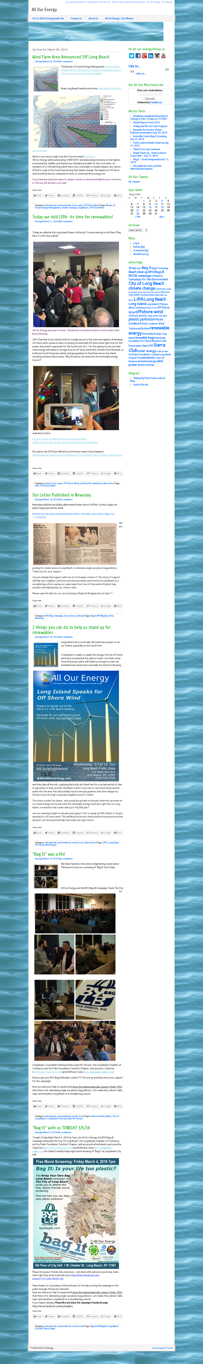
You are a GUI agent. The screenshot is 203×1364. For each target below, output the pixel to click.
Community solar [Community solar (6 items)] (163, 289)
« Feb (137, 216)
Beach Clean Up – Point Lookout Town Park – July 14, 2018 (148, 154)
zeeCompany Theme (162, 1348)
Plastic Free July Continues (146, 149)
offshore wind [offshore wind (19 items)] (149, 311)
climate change (69, 208)
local (74, 205)
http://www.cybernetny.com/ (47, 1072)
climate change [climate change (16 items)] (142, 288)
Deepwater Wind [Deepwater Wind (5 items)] (135, 292)
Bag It (93, 616)
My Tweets (134, 181)
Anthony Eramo (97, 1116)
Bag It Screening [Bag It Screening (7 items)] (160, 268)
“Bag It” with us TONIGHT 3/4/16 (61, 1127)
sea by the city (140, 384)
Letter (111, 616)
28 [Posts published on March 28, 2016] (137, 213)
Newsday (39, 618)
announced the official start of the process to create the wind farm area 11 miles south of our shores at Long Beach (91, 70)
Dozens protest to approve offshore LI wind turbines (59, 439)
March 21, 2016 (50, 221)
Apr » (162, 216)
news (80, 205)
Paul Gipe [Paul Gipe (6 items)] (162, 316)
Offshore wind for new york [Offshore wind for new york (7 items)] (143, 315)
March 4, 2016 (50, 1132)
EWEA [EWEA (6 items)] (137, 295)
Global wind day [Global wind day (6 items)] (155, 295)
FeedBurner (156, 102)
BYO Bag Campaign (54, 616)
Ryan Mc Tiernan (75, 1118)
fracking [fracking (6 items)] (144, 295)
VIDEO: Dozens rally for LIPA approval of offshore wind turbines (65, 442)
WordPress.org (141, 254)
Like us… (134, 66)
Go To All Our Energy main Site (48, 18)
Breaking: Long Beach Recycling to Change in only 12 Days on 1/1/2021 (149, 117)
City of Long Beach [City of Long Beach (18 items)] (146, 283)
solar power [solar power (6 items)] (162, 351)
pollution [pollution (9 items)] (143, 328)
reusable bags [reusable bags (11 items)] (145, 338)
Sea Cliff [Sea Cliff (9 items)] (147, 345)
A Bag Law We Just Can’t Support (150, 126)
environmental (64, 205)
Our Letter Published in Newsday (61, 495)
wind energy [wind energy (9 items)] (148, 361)
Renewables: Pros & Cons (98, 2)
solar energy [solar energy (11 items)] (147, 351)
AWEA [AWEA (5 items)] (138, 268)
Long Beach (82, 208)
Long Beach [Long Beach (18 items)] (155, 299)
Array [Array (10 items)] (132, 268)
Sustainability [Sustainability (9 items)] (146, 357)
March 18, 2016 (50, 499)
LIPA (37, 486)
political (83, 483)
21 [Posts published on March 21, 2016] (137, 210)
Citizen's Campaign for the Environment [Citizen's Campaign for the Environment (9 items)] (148, 277)
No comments (66, 61)
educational (50, 205)
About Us (93, 18)
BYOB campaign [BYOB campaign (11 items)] (140, 276)
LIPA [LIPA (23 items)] (139, 299)
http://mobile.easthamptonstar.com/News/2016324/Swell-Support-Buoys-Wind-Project (77, 455)
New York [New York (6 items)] (151, 308)
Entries (139, 246)
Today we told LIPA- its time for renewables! (72, 216)
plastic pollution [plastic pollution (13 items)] (142, 319)
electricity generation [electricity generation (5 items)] (151, 292)
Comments (141, 250)
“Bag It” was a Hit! (48, 854)
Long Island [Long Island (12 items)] (137, 304)
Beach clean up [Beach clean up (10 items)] (138, 272)
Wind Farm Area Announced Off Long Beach (70, 57)
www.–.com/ (98, 1072)
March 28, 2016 (50, 61)
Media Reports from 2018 (146, 122)
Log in (136, 243)
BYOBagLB (101, 616)
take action (108, 483)
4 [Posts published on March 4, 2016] (162, 201)
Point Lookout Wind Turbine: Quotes (128, 2)
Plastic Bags (49, 1328)
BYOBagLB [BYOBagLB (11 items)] (156, 272)
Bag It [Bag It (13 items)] (146, 268)
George (38, 61)
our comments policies (76, 2)
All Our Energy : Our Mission (159, 2)
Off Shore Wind (91, 205)
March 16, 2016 (50, 637)
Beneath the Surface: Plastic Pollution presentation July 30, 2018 (148, 131)
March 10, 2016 (50, 859)
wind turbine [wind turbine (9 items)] (146, 364)
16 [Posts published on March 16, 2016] (150, 207)
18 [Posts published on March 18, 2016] (162, 207)
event (48, 483)
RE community (94, 483)
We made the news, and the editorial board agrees (145, 167)
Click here (90, 156)
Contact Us (76, 18)
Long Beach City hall (56, 1118)
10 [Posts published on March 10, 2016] (156, 204)
